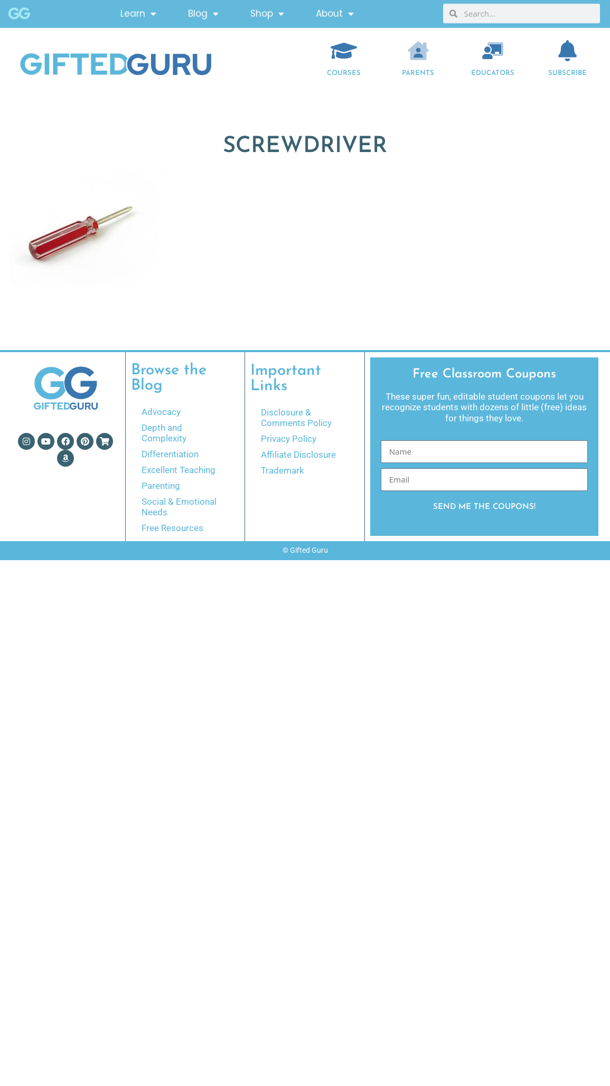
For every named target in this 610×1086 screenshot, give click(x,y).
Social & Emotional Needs (179, 506)
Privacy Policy (288, 438)
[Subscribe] (567, 50)
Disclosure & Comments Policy (296, 417)
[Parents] (418, 50)
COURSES (344, 73)
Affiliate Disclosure (298, 454)
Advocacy (161, 412)
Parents (418, 73)
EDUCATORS (492, 73)
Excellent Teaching (178, 470)
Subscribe (567, 73)
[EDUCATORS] (492, 50)
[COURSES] (343, 50)
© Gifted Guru (305, 550)
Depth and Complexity (164, 432)
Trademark (282, 470)
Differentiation (170, 454)
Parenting (161, 485)
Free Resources (172, 528)
